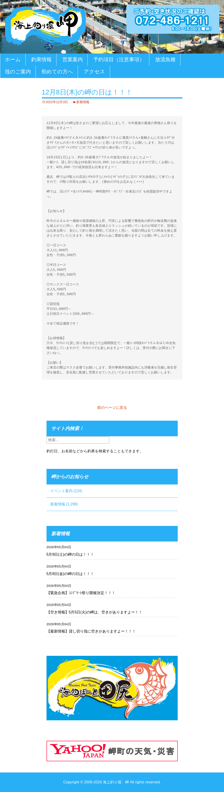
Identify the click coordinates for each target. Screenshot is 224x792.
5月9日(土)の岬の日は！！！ (70, 554)
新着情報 (82, 102)
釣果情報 (41, 59)
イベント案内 (61, 491)
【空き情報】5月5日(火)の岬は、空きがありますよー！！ (94, 612)
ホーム (13, 59)
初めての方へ (57, 71)
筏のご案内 (18, 71)
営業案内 (72, 59)
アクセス (94, 71)
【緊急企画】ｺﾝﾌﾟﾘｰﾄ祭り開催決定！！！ (81, 593)
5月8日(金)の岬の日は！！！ (70, 574)
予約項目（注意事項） (118, 59)
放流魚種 (165, 59)
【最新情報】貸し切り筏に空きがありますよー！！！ (91, 631)
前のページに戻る (112, 408)
